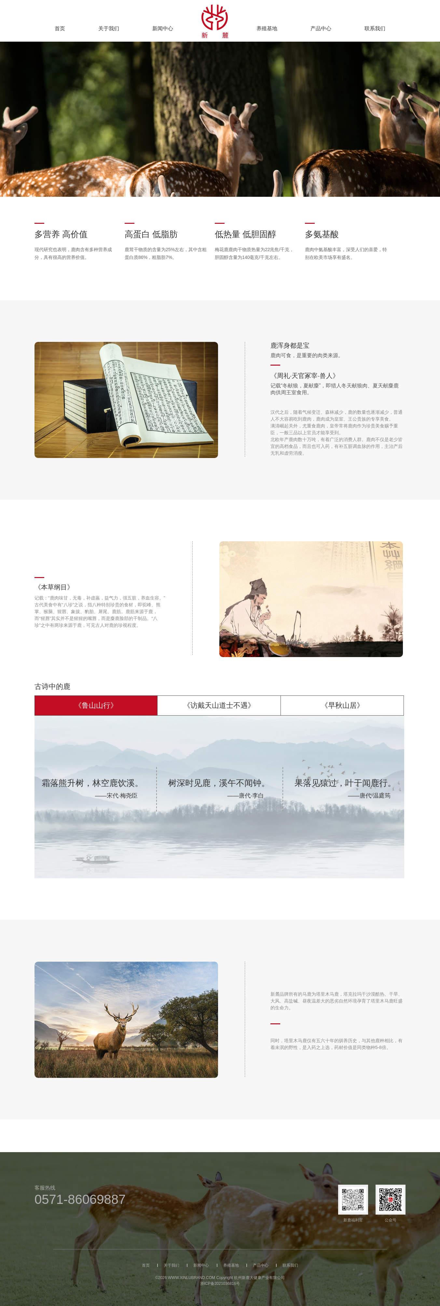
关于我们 (108, 28)
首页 (60, 28)
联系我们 (374, 28)
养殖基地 (266, 28)
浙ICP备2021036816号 (220, 1283)
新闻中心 (162, 28)
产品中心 (320, 28)
